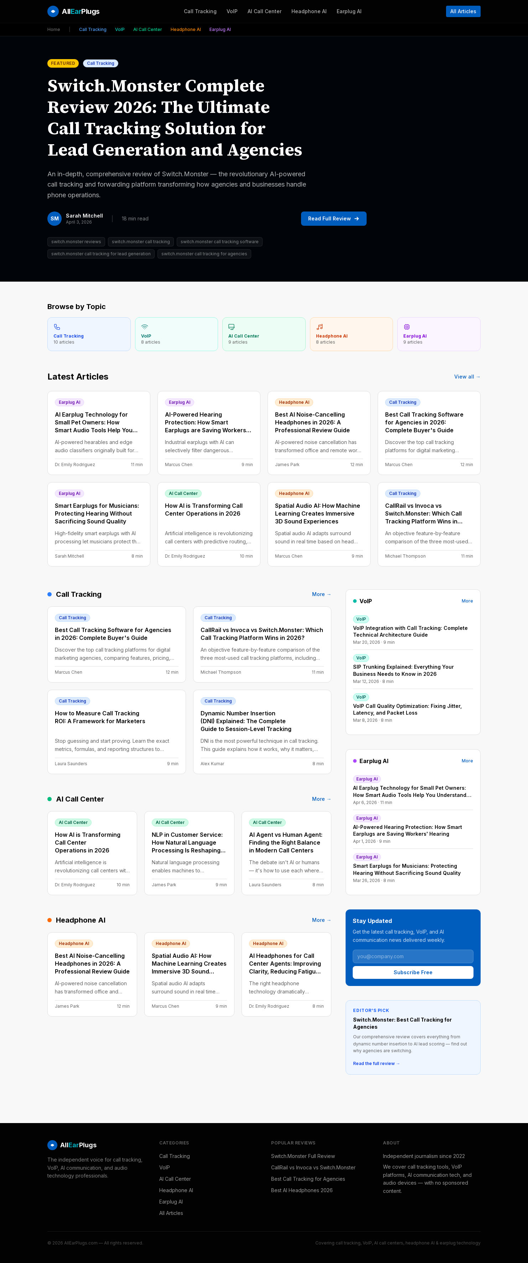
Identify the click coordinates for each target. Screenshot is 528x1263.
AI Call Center (264, 11)
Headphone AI (309, 11)
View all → (467, 377)
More (467, 601)
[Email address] (413, 956)
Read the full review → (376, 1063)
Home (53, 29)
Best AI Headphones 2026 (302, 1190)
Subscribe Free (413, 972)
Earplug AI (349, 11)
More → (321, 594)
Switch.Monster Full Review (303, 1156)
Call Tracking (200, 11)
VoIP (232, 11)
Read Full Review (333, 218)
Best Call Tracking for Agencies (308, 1179)
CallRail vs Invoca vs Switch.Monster (313, 1167)
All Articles (463, 11)
